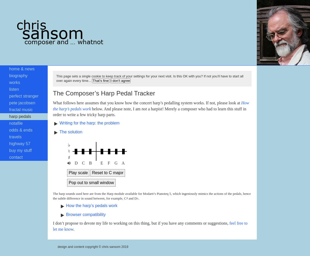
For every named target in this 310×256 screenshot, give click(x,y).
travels (15, 137)
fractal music (21, 109)
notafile (16, 123)
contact (16, 157)
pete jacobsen (22, 103)
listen (14, 89)
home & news (22, 69)
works (14, 82)
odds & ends (20, 130)
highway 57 (19, 143)
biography (18, 75)
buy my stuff (20, 150)
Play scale (78, 172)
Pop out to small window (91, 182)
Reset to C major (107, 172)
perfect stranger (24, 96)
